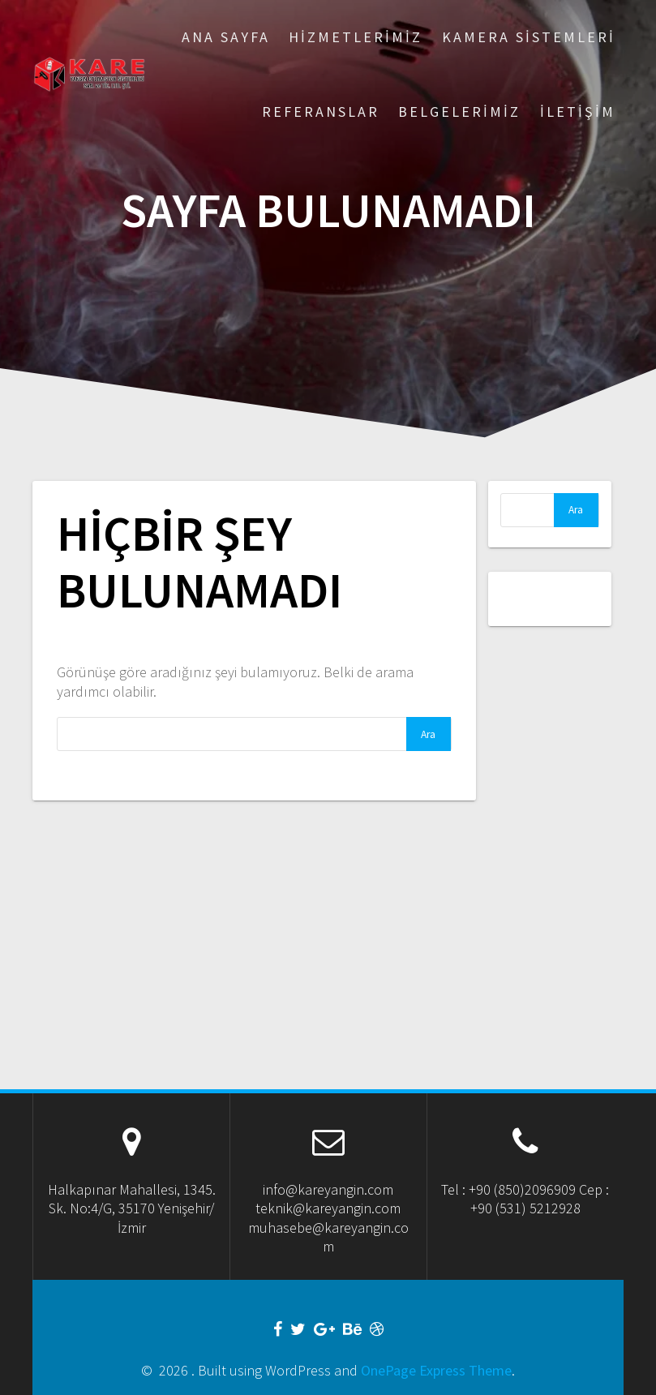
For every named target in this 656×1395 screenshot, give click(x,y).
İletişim (577, 111)
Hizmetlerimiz (355, 37)
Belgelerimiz (459, 111)
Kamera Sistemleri (528, 37)
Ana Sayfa (226, 37)
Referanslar (320, 111)
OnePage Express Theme (436, 1370)
